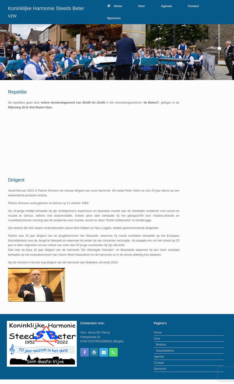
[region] (117, 52)
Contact (193, 6)
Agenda (166, 6)
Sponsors (114, 18)
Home (114, 6)
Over (141, 6)
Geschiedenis (165, 350)
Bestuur (161, 344)
